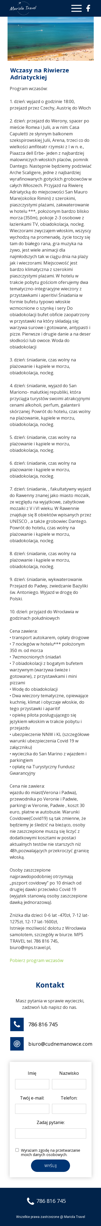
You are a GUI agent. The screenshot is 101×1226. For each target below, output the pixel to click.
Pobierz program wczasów (36, 960)
